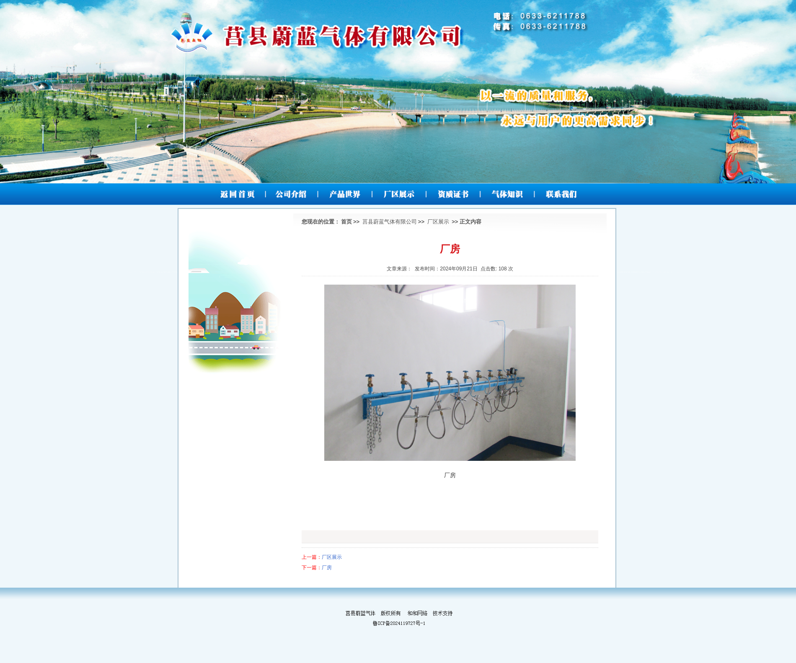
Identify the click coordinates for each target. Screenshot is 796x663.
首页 (346, 221)
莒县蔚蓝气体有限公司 (389, 221)
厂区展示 (438, 221)
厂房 (327, 567)
